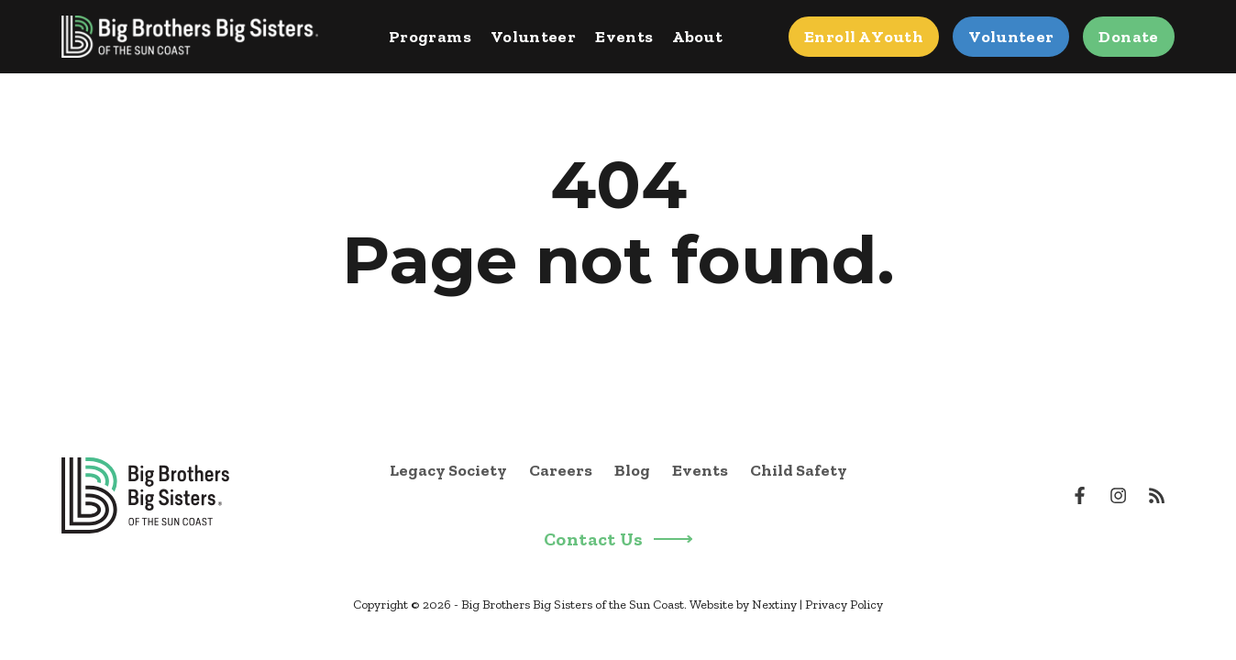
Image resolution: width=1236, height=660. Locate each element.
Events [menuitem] (700, 470)
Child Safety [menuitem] (798, 470)
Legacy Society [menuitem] (448, 470)
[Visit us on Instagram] (1117, 495)
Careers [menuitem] (560, 470)
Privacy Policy (844, 604)
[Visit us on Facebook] (1080, 495)
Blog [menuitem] (632, 470)
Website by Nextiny (743, 604)
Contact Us (618, 539)
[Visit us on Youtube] (1156, 495)
